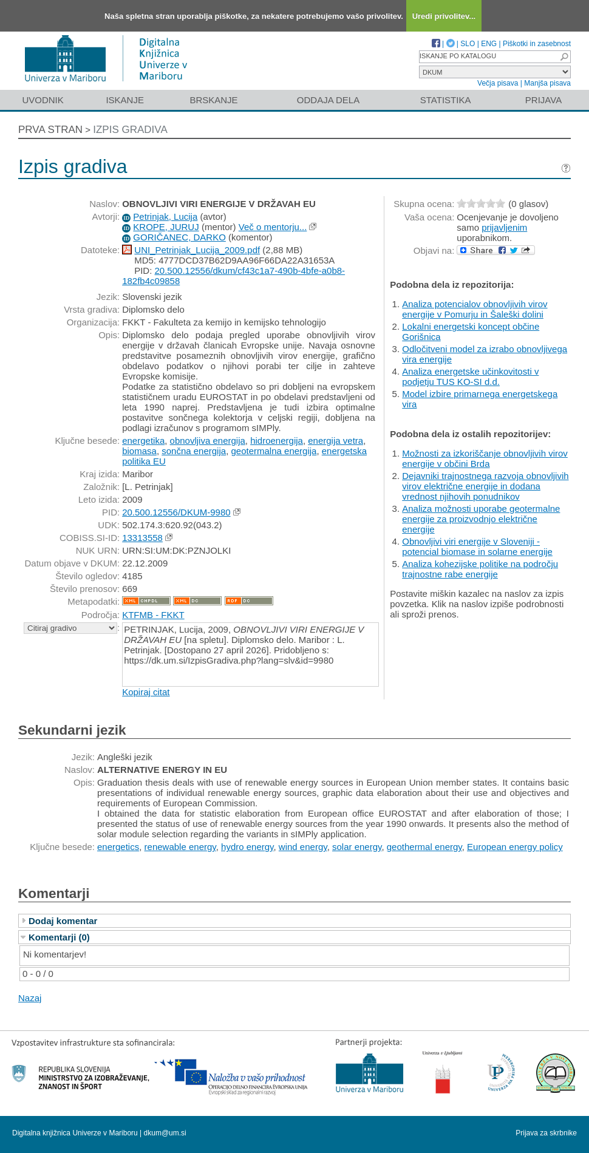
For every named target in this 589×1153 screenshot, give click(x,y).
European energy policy (515, 847)
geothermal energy (424, 847)
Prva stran (50, 129)
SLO (467, 43)
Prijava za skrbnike (546, 1133)
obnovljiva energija (207, 440)
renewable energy (180, 847)
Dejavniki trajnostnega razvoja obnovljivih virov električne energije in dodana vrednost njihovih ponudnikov (485, 486)
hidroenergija (276, 440)
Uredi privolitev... (444, 16)
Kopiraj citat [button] (145, 692)
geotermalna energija (273, 451)
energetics (118, 847)
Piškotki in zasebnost (537, 43)
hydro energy (247, 847)
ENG (489, 43)
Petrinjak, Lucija (165, 216)
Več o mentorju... (273, 227)
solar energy (356, 847)
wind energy (303, 847)
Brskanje (213, 100)
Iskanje (125, 100)
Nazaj (29, 998)
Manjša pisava (547, 83)
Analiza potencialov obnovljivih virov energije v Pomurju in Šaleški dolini (474, 309)
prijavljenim (504, 227)
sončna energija (194, 451)
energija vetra (335, 440)
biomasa (139, 451)
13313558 (142, 537)
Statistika (445, 100)
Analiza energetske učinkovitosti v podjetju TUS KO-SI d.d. (470, 376)
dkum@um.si (165, 1133)
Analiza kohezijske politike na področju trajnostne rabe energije (480, 569)
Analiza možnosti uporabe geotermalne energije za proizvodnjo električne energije (481, 518)
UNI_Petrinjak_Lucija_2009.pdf (197, 250)
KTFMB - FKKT (153, 615)
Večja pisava (497, 83)
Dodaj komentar (63, 921)
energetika (143, 440)
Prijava (543, 100)
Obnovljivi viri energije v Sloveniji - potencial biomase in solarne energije (477, 546)
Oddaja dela (328, 100)
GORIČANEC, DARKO (179, 237)
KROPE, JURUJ (166, 227)
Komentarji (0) (59, 937)
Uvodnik (42, 100)
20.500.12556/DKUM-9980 (176, 512)
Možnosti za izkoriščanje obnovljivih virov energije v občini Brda (485, 458)
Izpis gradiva (130, 129)
